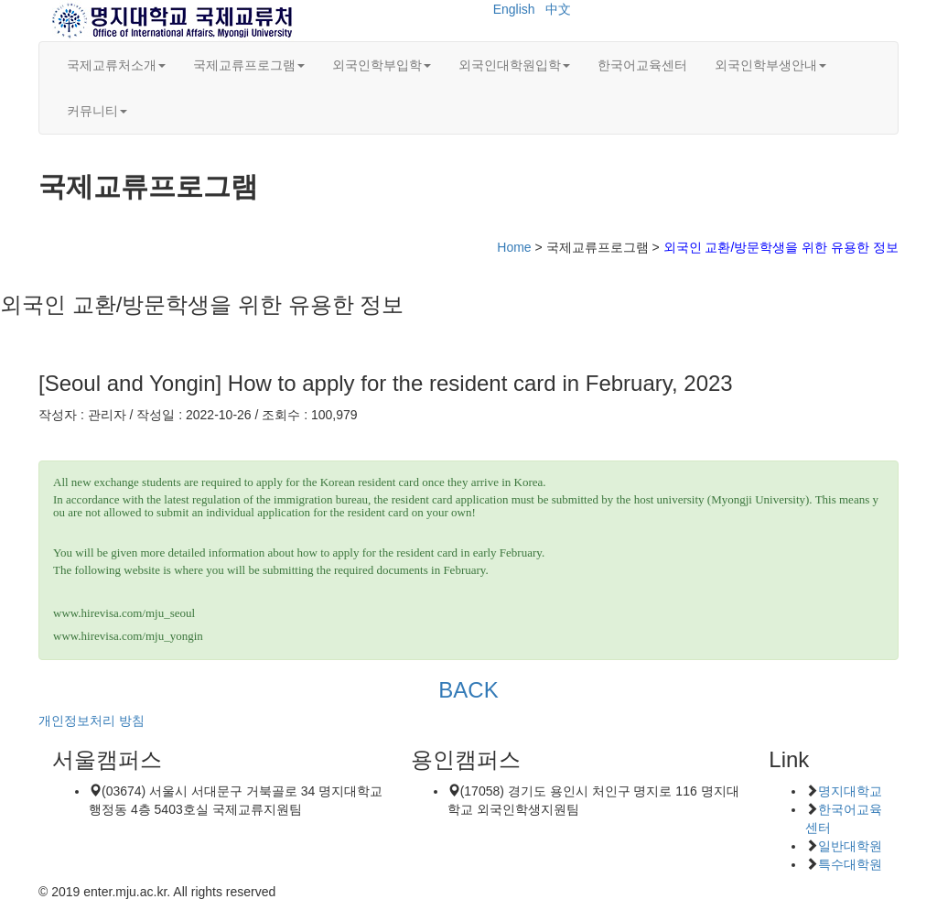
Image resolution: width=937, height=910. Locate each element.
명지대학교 (850, 791)
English (514, 9)
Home (514, 247)
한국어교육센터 (642, 65)
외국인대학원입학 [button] (514, 65)
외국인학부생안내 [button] (770, 65)
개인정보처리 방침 (91, 720)
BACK (468, 689)
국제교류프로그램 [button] (249, 65)
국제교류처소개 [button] (116, 65)
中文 (558, 9)
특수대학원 (850, 864)
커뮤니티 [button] (97, 110)
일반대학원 (850, 846)
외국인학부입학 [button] (381, 65)
